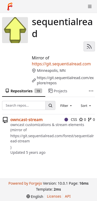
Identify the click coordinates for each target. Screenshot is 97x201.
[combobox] (66, 105)
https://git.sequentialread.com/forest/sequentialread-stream (52, 138)
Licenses (54, 196)
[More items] (91, 91)
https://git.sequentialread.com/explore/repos (65, 80)
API (68, 196)
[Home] (10, 6)
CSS (70, 119)
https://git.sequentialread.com (61, 64)
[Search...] (50, 105)
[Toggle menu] (89, 6)
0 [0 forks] (91, 119)
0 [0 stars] (82, 119)
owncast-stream (26, 119)
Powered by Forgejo (25, 183)
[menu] (34, 196)
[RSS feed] (89, 46)
